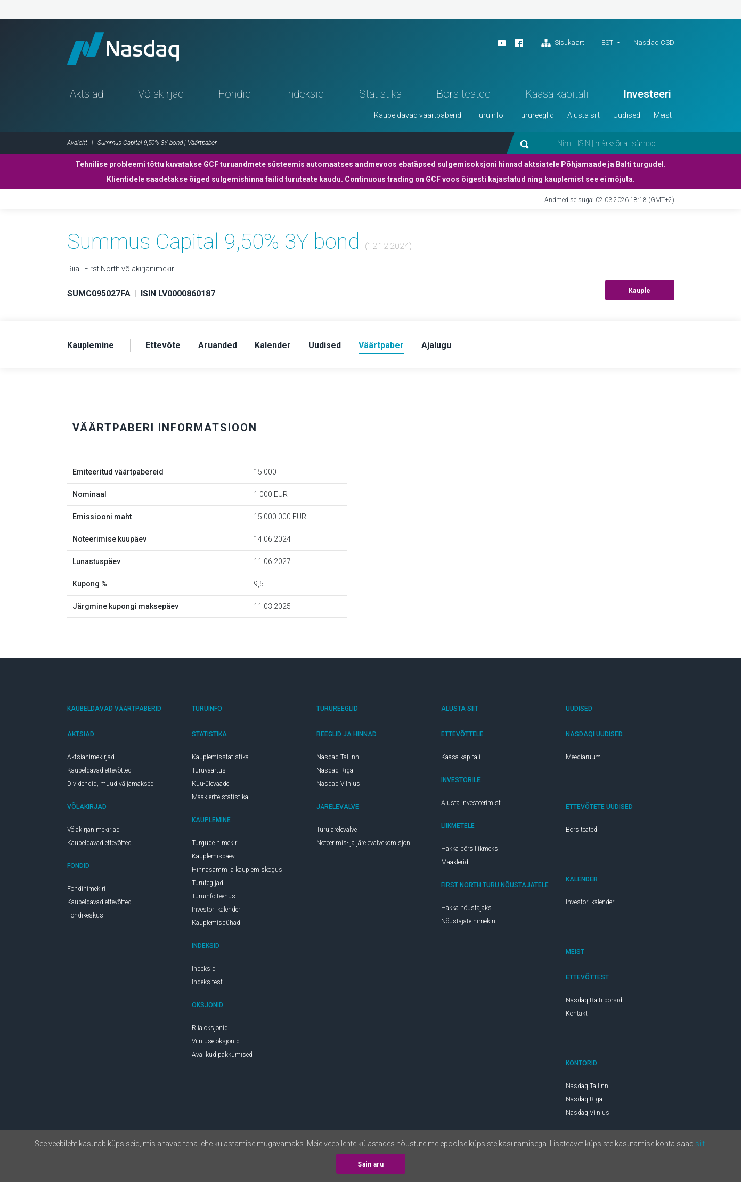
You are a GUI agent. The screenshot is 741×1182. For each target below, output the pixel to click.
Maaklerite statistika (220, 797)
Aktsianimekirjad (91, 757)
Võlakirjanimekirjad (93, 829)
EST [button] (607, 42)
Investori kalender (216, 909)
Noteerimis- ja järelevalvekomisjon (363, 843)
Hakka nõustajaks (466, 908)
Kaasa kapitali (557, 93)
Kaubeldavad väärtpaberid (417, 115)
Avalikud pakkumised (222, 1054)
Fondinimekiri (86, 888)
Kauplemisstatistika (220, 757)
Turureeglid (535, 115)
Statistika (380, 93)
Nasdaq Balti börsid (594, 1000)
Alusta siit (583, 115)
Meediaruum (583, 757)
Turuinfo (489, 115)
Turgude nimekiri (215, 843)
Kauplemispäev (213, 856)
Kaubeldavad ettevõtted (99, 770)
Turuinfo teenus (213, 896)
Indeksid (305, 93)
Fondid (234, 93)
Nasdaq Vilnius (338, 783)
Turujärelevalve (336, 829)
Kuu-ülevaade (210, 783)
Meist (663, 115)
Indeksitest (207, 982)
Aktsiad (86, 93)
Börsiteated (463, 93)
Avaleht (77, 143)
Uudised (626, 115)
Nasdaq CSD (653, 42)
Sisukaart (562, 43)
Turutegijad (207, 883)
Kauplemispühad (216, 923)
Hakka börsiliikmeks (469, 849)
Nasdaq (123, 48)
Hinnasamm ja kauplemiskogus (237, 869)
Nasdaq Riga (334, 770)
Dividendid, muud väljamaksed (110, 783)
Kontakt (577, 1013)
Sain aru (370, 1164)
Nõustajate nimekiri (468, 921)
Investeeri (647, 93)
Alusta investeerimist (471, 803)
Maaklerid (454, 862)
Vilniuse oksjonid (216, 1041)
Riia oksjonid (210, 1028)
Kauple (640, 290)
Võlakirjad (161, 93)
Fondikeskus (85, 915)
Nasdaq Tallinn (337, 757)
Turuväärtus (209, 770)
